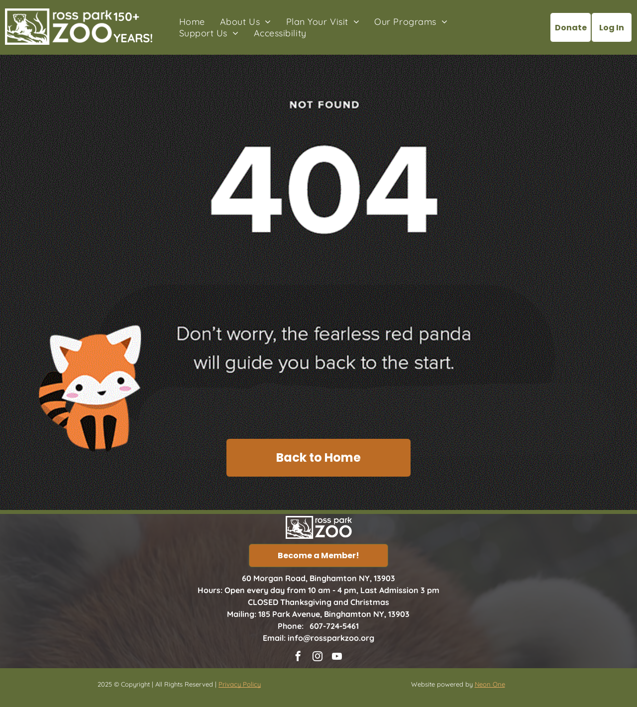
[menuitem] (192, 21)
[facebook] (298, 657)
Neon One (490, 684)
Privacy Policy (239, 684)
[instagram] (317, 657)
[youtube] (336, 657)
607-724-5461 (334, 626)
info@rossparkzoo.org (331, 638)
